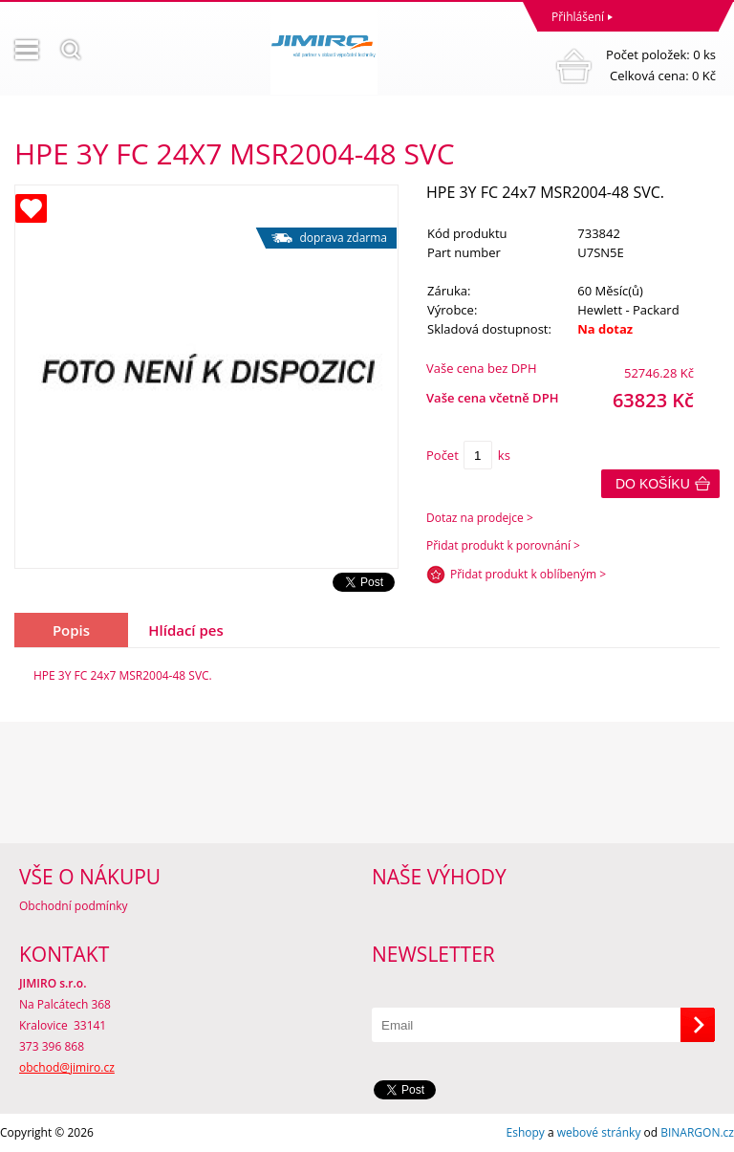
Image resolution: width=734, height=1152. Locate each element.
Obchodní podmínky (73, 906)
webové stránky (599, 1132)
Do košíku (652, 483)
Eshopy (526, 1132)
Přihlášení (577, 17)
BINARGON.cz (697, 1132)
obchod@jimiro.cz (67, 1067)
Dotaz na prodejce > (479, 518)
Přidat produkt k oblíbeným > (528, 574)
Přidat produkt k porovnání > (503, 545)
